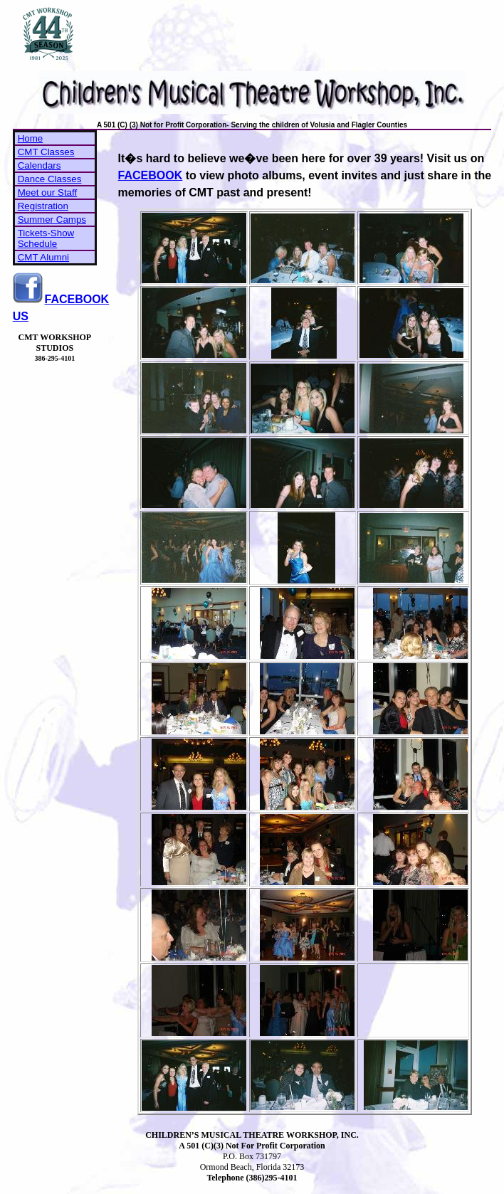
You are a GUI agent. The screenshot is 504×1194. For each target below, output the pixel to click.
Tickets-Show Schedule (46, 238)
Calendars (39, 165)
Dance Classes (50, 179)
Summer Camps (52, 219)
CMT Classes (46, 152)
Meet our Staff (47, 192)
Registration (43, 206)
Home (30, 138)
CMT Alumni (43, 257)
